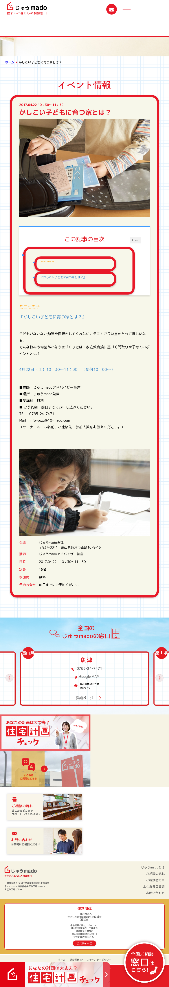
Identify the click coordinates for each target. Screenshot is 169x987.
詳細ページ (84, 698)
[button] (9, 678)
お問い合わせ (155, 892)
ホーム (9, 62)
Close (135, 239)
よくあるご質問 (154, 886)
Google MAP (89, 676)
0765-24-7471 (89, 668)
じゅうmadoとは (153, 867)
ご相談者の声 (155, 880)
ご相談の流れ (155, 873)
